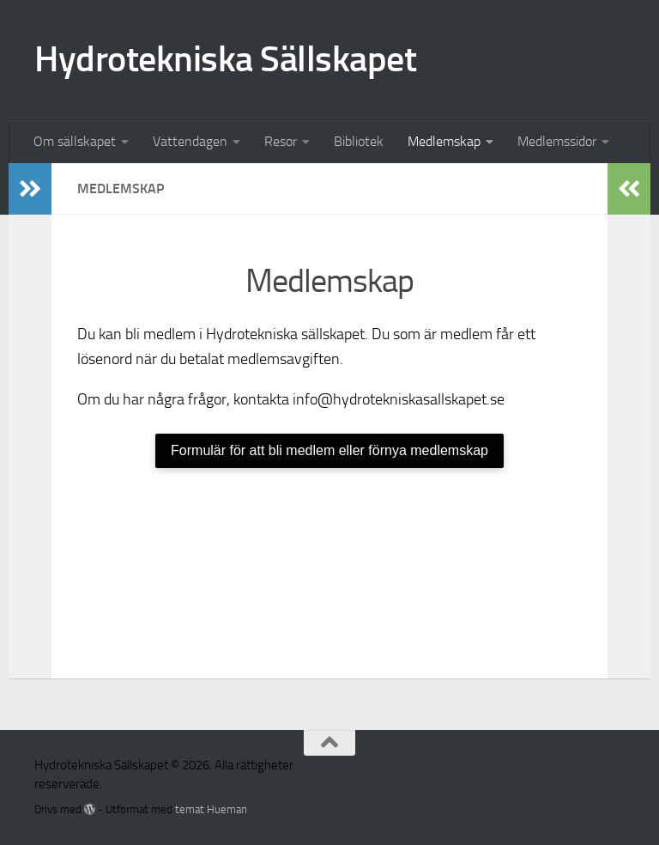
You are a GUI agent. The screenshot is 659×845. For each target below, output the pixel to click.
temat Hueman (211, 809)
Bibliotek (359, 141)
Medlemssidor (556, 141)
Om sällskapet (74, 141)
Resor (280, 141)
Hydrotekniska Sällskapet (225, 59)
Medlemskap (444, 141)
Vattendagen (190, 141)
